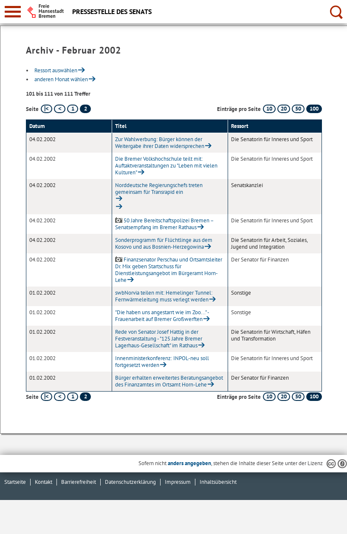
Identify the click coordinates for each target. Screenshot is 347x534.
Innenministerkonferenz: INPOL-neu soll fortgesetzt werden (162, 362)
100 (314, 108)
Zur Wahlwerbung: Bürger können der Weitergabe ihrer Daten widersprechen (159, 143)
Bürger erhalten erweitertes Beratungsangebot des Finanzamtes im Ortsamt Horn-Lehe (169, 381)
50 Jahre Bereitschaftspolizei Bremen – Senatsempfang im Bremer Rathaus (164, 224)
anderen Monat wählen (61, 79)
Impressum (178, 482)
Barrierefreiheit (78, 482)
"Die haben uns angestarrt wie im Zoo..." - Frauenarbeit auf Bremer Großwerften (162, 316)
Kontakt (43, 482)
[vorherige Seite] (59, 109)
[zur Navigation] (12, 11)
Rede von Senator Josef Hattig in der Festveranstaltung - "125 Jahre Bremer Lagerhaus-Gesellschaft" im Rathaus (158, 338)
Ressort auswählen (55, 70)
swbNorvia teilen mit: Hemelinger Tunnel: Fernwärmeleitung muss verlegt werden (163, 296)
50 (298, 108)
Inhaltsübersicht (218, 482)
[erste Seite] (46, 109)
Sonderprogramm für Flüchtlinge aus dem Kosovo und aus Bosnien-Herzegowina (163, 243)
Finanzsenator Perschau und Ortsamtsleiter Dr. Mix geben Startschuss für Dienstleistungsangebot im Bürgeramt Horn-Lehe (168, 270)
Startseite (15, 482)
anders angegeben (189, 463)
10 (269, 108)
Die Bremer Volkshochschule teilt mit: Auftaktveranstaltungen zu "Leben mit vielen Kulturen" (166, 165)
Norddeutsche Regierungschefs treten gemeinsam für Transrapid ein (159, 189)
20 (284, 108)
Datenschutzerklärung (130, 482)
